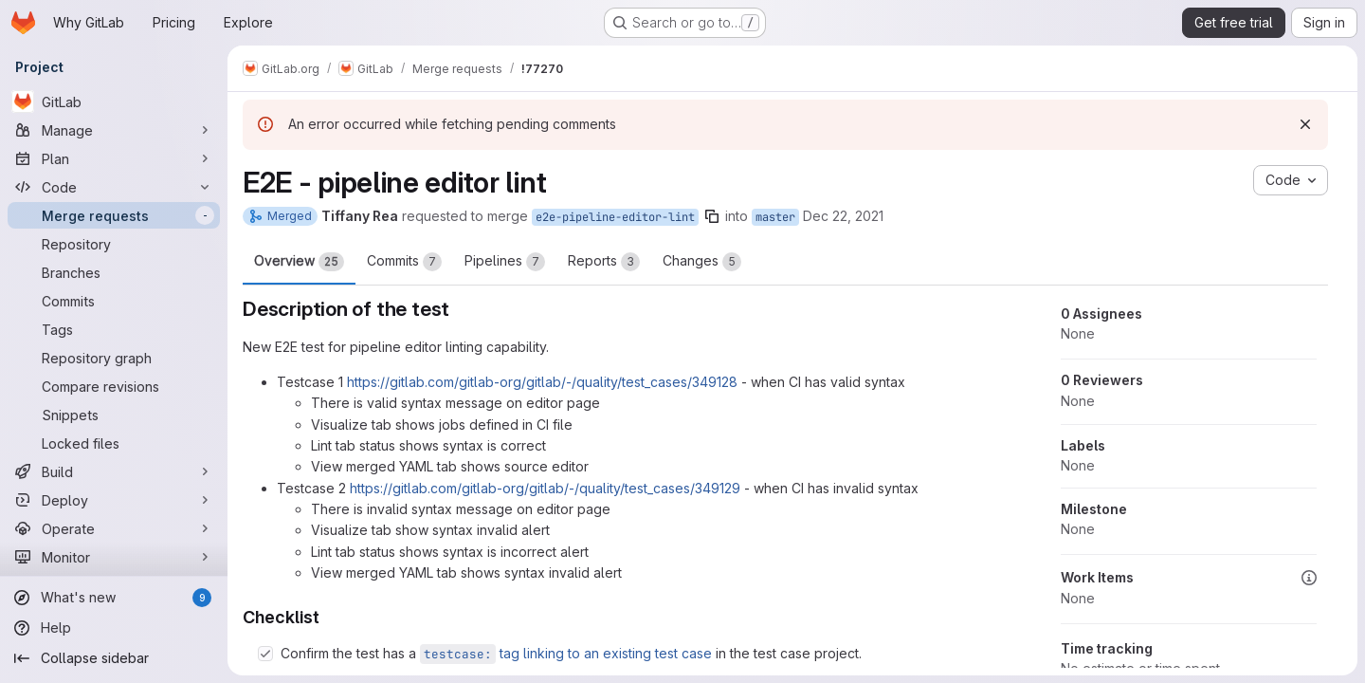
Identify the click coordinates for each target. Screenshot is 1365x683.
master (775, 217)
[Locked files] (114, 443)
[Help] (114, 628)
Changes (702, 261)
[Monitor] (114, 557)
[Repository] (114, 244)
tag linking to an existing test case (566, 653)
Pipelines (504, 261)
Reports (604, 261)
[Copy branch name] (712, 216)
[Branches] (114, 272)
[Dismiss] (1305, 124)
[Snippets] (114, 414)
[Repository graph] (114, 357)
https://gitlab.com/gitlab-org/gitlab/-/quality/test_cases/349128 (542, 382)
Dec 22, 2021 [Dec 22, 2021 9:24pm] (843, 216)
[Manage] (114, 130)
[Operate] (114, 528)
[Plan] (114, 158)
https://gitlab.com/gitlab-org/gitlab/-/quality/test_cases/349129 (545, 488)
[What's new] (114, 597)
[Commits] (114, 300)
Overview (299, 261)
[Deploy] (114, 500)
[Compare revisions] (114, 386)
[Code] (114, 187)
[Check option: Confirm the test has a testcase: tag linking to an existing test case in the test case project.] (265, 653)
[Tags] (114, 329)
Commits (404, 261)
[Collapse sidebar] (114, 658)
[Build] (114, 471)
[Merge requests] (114, 215)
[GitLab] (114, 101)
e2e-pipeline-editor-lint (615, 217)
